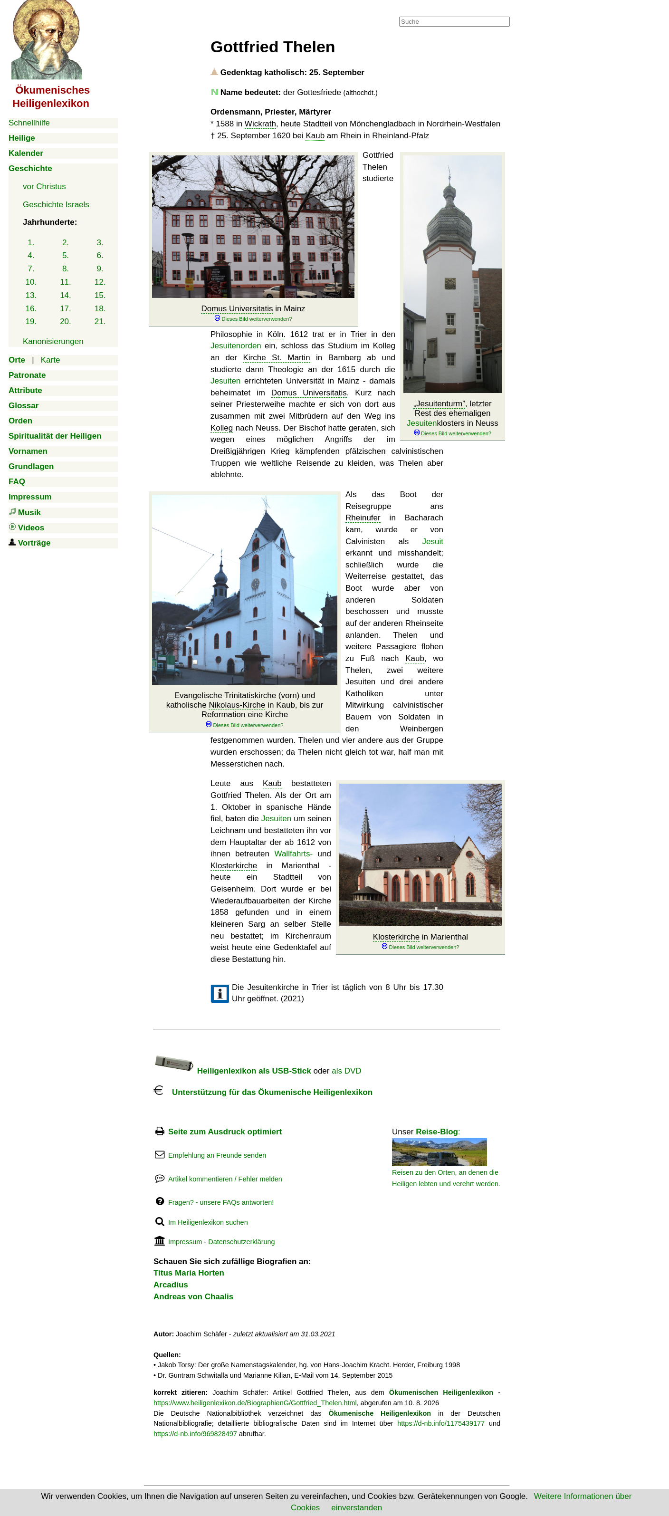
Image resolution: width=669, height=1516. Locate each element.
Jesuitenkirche (273, 987)
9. (100, 268)
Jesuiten (422, 423)
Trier (359, 334)
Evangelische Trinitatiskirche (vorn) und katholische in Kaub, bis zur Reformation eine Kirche (245, 710)
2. (65, 242)
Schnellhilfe (29, 122)
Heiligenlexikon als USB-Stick (232, 1070)
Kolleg (221, 427)
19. (31, 321)
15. (100, 295)
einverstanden (356, 1507)
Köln (276, 334)
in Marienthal (420, 941)
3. (100, 242)
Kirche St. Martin (276, 357)
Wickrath (260, 123)
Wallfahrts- (293, 853)
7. (31, 268)
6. (100, 255)
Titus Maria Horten (188, 1272)
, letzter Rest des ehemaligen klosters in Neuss (452, 418)
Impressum (185, 1242)
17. (65, 308)
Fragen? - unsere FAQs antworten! (221, 1202)
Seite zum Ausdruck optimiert (225, 1131)
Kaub (315, 135)
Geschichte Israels (56, 204)
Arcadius (170, 1284)
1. (31, 242)
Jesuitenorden (235, 345)
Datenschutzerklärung (241, 1242)
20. (65, 321)
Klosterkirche (396, 936)
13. (31, 295)
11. (65, 282)
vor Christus (44, 186)
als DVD (346, 1070)
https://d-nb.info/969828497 (195, 1434)
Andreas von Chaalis (193, 1296)
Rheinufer (363, 517)
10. (31, 282)
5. (65, 255)
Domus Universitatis (237, 308)
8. (65, 268)
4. (31, 255)
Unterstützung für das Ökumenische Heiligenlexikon (263, 1092)
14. (65, 295)
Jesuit (432, 541)
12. (100, 282)
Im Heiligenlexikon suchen (208, 1222)
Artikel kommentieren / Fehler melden (225, 1179)
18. (100, 308)
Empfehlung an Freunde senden (217, 1155)
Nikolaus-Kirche (237, 705)
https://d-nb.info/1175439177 (441, 1423)
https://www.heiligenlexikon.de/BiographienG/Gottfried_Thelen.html (255, 1403)
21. (100, 321)
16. (31, 308)
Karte (50, 360)
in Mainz (253, 313)
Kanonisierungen (53, 341)
